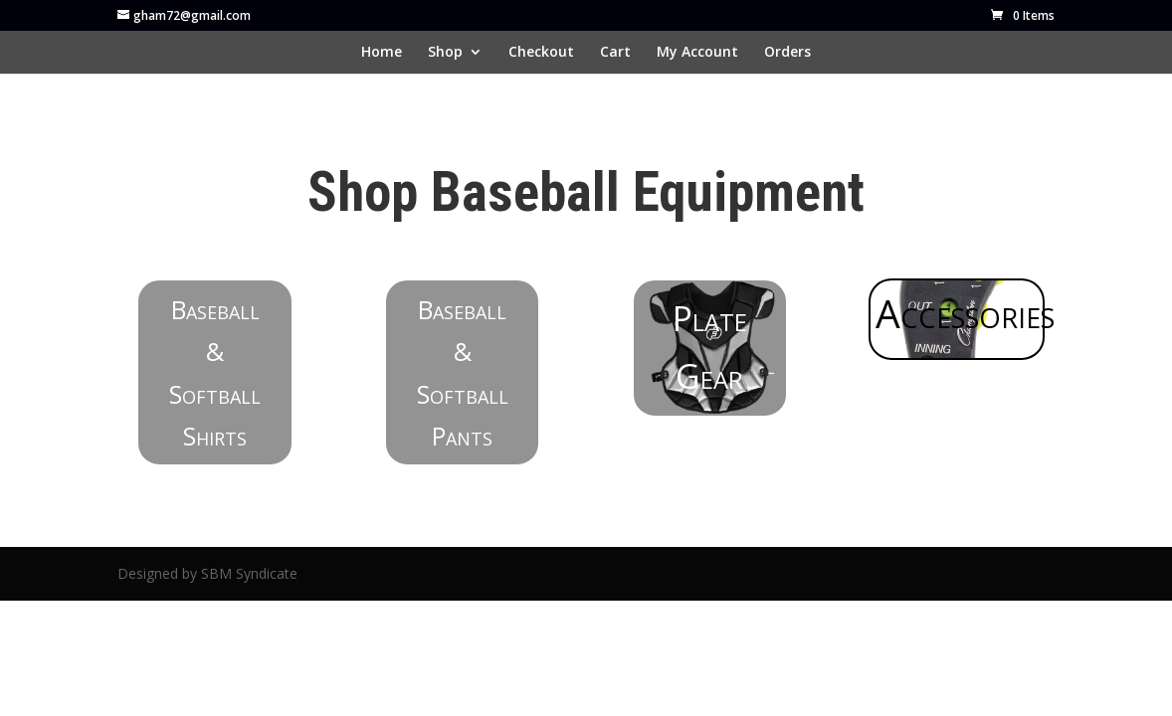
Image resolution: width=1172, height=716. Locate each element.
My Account (697, 53)
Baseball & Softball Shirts (215, 372)
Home (381, 53)
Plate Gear (710, 347)
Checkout (541, 53)
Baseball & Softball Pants (462, 372)
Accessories (960, 312)
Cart (615, 53)
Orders (787, 53)
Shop (445, 53)
